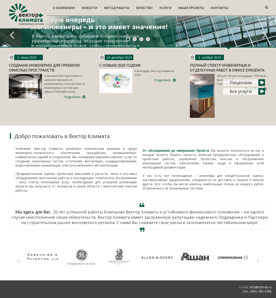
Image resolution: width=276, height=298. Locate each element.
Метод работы (116, 8)
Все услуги (241, 91)
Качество (144, 8)
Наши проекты (191, 8)
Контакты (219, 8)
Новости (89, 8)
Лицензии (241, 82)
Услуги (165, 8)
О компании (64, 8)
